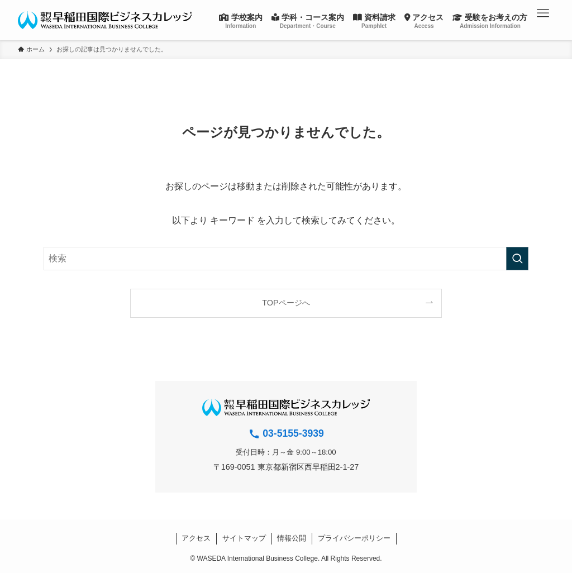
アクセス (196, 538)
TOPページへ (285, 302)
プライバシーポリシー (354, 538)
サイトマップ (244, 538)
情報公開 (291, 538)
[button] (543, 13)
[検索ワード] (286, 258)
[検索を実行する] (517, 258)
